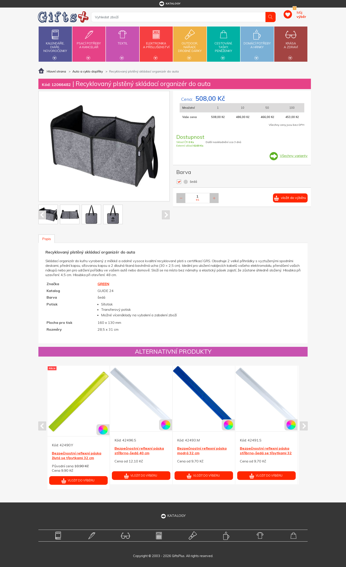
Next (166, 214)
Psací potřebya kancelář (89, 42)
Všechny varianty (294, 155)
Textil (122, 40)
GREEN (103, 284)
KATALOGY (173, 515)
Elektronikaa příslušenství (156, 42)
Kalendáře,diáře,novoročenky (55, 43)
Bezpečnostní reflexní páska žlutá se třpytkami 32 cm (76, 455)
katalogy (170, 4)
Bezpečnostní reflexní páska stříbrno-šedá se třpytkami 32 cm (266, 453)
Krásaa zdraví (290, 42)
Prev (42, 214)
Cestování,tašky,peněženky (223, 43)
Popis (46, 239)
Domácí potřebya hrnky (257, 42)
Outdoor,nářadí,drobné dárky (189, 43)
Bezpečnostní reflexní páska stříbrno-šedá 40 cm (139, 450)
